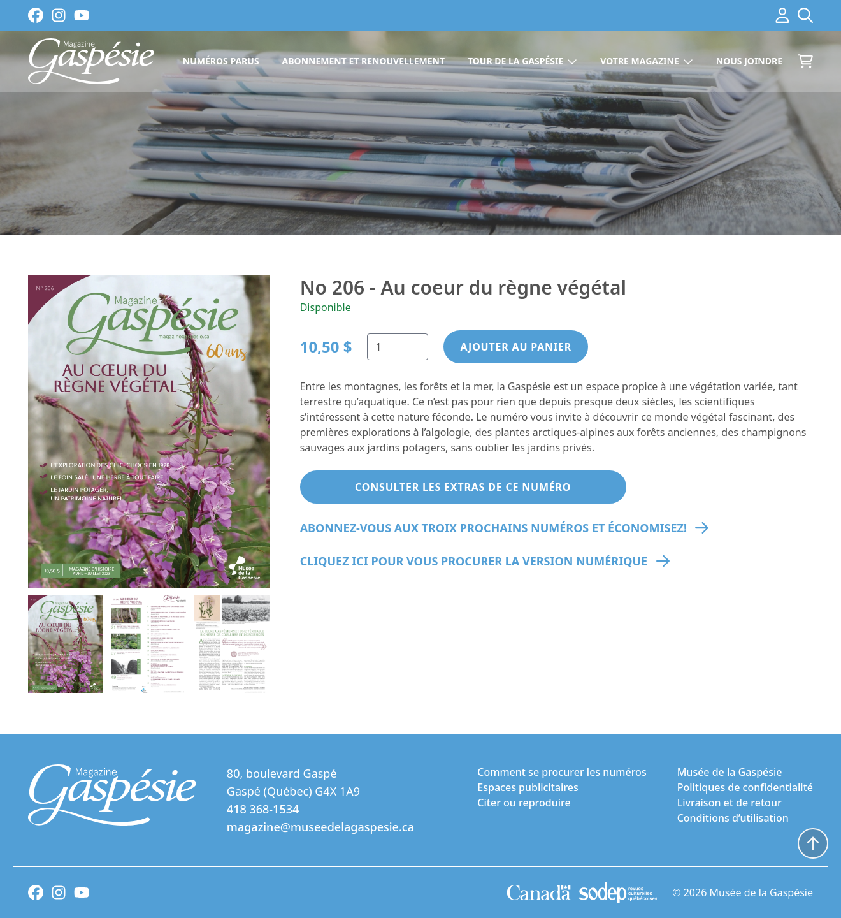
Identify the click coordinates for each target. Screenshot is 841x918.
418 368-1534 (263, 809)
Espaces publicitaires (527, 787)
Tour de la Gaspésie (522, 61)
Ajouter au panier (515, 347)
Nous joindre (749, 61)
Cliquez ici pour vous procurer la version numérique (473, 561)
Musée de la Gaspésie (729, 772)
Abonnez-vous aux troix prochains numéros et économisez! (493, 528)
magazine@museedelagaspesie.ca (320, 826)
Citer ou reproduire (523, 803)
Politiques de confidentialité (745, 787)
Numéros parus (221, 61)
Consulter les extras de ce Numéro (463, 487)
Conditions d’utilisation (733, 818)
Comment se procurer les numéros (561, 772)
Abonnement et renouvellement (363, 61)
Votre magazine (646, 61)
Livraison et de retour (729, 803)
